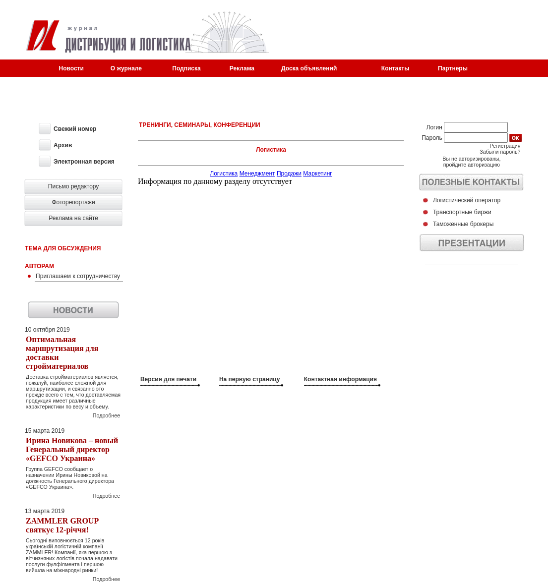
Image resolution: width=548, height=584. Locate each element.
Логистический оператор (466, 200)
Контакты (395, 68)
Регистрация (504, 146)
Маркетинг (317, 173)
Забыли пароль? (500, 152)
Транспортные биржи (462, 212)
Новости (71, 68)
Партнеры (453, 68)
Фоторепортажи (73, 202)
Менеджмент (257, 173)
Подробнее (106, 415)
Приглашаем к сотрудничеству (78, 276)
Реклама (242, 68)
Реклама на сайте (73, 218)
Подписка (186, 68)
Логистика (224, 173)
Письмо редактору (73, 186)
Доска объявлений (309, 68)
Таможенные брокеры (463, 224)
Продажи (289, 173)
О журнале (126, 68)
